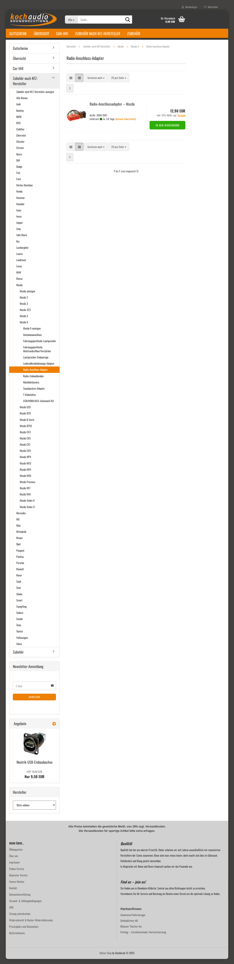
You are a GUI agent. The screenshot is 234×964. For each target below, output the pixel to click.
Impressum (14, 867)
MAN (18, 277)
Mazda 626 (25, 412)
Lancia (19, 259)
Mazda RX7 (25, 493)
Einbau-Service (16, 874)
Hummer (20, 203)
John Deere (21, 240)
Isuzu (18, 215)
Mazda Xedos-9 (27, 512)
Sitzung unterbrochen (19, 919)
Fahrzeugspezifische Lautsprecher (39, 346)
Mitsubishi (21, 537)
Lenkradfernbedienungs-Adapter (38, 368)
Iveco (19, 221)
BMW (19, 122)
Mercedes (21, 518)
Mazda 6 (24, 327)
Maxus (19, 283)
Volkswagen (22, 643)
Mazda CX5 (25, 443)
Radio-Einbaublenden (33, 381)
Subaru (19, 618)
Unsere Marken (16, 887)
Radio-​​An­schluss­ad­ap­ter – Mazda (112, 109)
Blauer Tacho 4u (131, 931)
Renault (20, 574)
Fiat (18, 178)
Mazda (19, 290)
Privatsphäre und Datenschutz (24, 931)
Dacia (19, 159)
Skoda (19, 599)
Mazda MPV (25, 462)
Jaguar (19, 227)
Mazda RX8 (25, 499)
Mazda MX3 (25, 468)
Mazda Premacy (27, 487)
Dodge (19, 171)
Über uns (13, 861)
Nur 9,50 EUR (35, 779)
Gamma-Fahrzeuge (132, 920)
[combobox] (96, 83)
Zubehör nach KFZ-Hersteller (97, 33)
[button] (71, 83)
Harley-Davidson (24, 190)
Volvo (19, 649)
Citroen (20, 153)
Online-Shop (105, 958)
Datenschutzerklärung (20, 899)
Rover (19, 580)
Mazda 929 (25, 418)
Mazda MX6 (25, 481)
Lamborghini (22, 252)
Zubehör (133, 33)
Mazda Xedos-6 (27, 506)
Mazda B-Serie (27, 425)
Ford (18, 184)
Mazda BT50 (26, 431)
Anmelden (34, 702)
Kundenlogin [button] (189, 7)
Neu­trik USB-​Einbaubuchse (35, 767)
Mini (18, 530)
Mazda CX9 (25, 456)
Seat (18, 593)
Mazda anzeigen (27, 296)
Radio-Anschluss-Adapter (35, 375)
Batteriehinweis (17, 938)
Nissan (19, 543)
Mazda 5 (24, 321)
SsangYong (21, 611)
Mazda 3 (24, 308)
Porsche (20, 568)
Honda (19, 196)
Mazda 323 (25, 315)
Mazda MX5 (25, 474)
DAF (18, 165)
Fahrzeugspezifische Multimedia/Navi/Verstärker (37, 354)
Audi (18, 109)
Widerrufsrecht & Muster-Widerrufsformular (31, 925)
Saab (18, 586)
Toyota (19, 636)
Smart (19, 605)
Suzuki (19, 624)
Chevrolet (21, 140)
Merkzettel (211, 7)
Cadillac (20, 134)
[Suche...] (71, 19)
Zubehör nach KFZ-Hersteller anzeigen (35, 97)
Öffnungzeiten (15, 854)
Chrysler (20, 146)
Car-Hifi (62, 33)
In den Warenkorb (167, 130)
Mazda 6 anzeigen (32, 333)
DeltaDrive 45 (129, 926)
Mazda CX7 (25, 449)
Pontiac (20, 562)
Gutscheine (18, 33)
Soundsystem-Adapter (34, 393)
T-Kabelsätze (29, 400)
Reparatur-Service (18, 880)
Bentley (20, 115)
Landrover (21, 265)
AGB (11, 912)
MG (18, 524)
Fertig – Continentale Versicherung (143, 937)
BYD (18, 128)
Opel (18, 549)
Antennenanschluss (32, 340)
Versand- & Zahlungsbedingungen (25, 906)
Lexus (19, 271)
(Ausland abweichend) (125, 124)
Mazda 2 (24, 302)
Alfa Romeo (22, 103)
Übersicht (41, 33)
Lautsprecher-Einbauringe (35, 362)
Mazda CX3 (25, 437)
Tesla (18, 630)
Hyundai (20, 209)
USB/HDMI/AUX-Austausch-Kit (38, 406)
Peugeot (20, 555)
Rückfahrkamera (31, 387)
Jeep (18, 234)
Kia (18, 246)
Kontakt (13, 893)
